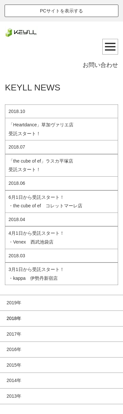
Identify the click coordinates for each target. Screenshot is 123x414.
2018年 (14, 318)
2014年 (14, 380)
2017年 (14, 334)
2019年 (14, 302)
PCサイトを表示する (61, 10)
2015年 (14, 365)
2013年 (14, 396)
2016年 (14, 349)
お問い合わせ (100, 65)
